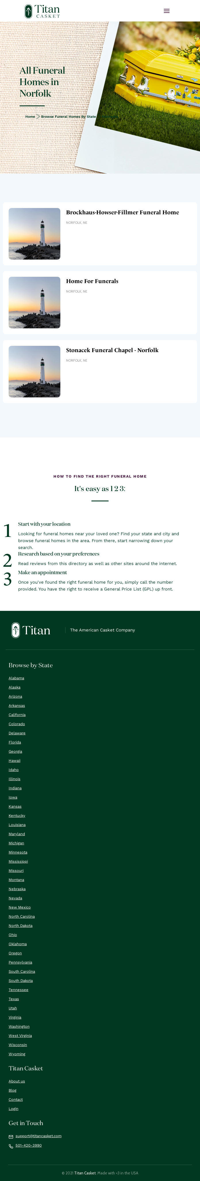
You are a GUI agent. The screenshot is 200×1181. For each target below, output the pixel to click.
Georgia (15, 751)
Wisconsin (18, 1045)
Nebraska (110, 117)
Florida (15, 742)
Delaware (17, 733)
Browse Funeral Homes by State (68, 117)
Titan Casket (85, 1173)
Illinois (14, 779)
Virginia (15, 1017)
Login (13, 1109)
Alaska (14, 687)
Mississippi (18, 861)
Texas (14, 999)
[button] (166, 11)
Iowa (13, 797)
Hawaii (14, 760)
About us (17, 1081)
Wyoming (17, 1054)
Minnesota (18, 852)
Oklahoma (18, 944)
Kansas (15, 806)
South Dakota (21, 980)
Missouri (16, 870)
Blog (12, 1090)
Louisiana (17, 825)
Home (30, 117)
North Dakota (20, 925)
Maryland (17, 834)
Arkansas (17, 705)
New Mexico (20, 907)
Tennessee (18, 990)
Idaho (14, 770)
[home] (42, 11)
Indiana (15, 788)
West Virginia (20, 1035)
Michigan (16, 843)
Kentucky (17, 815)
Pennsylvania (20, 962)
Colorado (17, 724)
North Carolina (22, 916)
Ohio (13, 935)
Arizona (15, 696)
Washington (19, 1026)
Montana (16, 880)
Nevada (15, 898)
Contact (16, 1099)
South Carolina (22, 971)
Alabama (16, 678)
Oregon (15, 953)
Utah (13, 1008)
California (17, 715)
